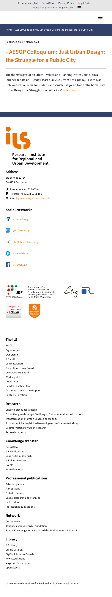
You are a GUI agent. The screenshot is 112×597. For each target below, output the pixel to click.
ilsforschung (20, 265)
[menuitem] (79, 7)
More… (70, 90)
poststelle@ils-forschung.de (34, 198)
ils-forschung (20, 219)
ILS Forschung (21, 253)
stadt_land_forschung (26, 242)
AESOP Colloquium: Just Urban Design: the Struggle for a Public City (55, 56)
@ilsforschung (21, 231)
